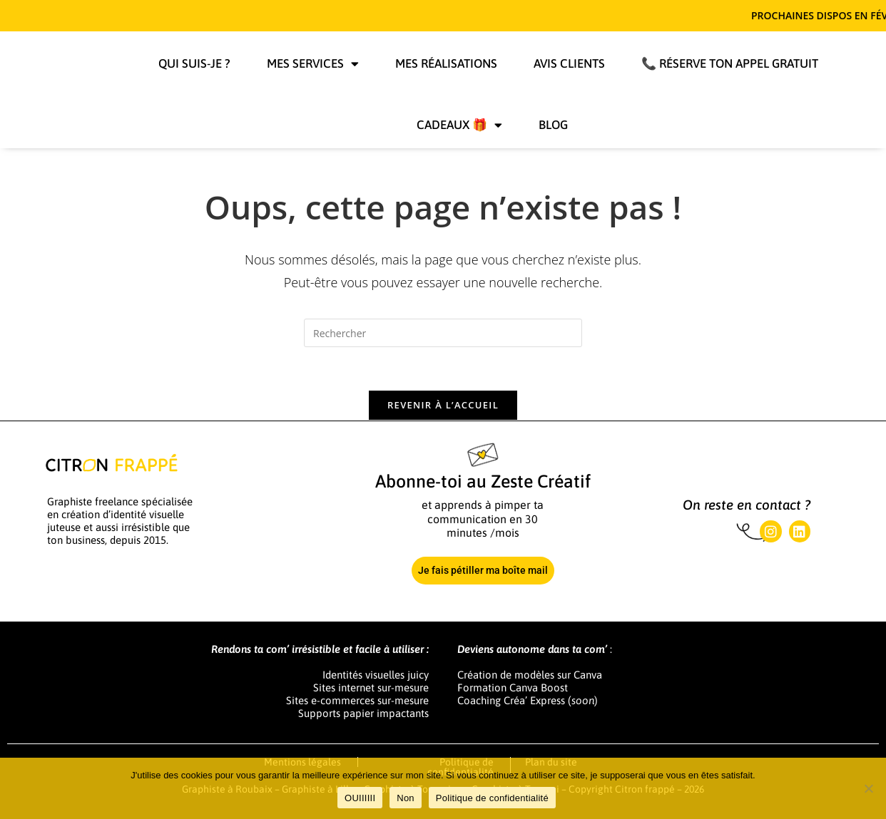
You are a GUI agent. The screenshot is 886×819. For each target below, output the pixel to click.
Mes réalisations (446, 63)
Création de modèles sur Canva (529, 675)
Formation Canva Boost (512, 687)
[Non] (868, 788)
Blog (553, 125)
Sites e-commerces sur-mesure (357, 700)
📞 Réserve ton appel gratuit (729, 63)
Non (405, 798)
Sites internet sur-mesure (371, 687)
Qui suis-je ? (194, 63)
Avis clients (569, 63)
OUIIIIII (360, 798)
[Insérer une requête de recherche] (443, 333)
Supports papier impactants (363, 713)
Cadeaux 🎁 (459, 125)
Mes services (313, 64)
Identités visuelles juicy (375, 675)
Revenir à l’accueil (443, 404)
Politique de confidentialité (492, 798)
